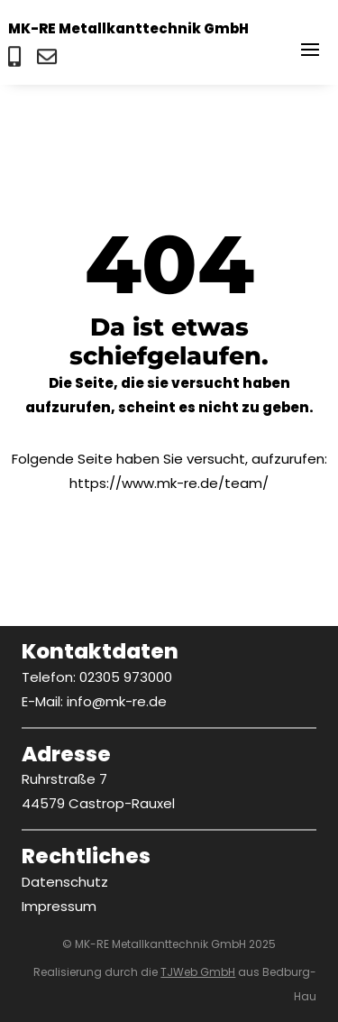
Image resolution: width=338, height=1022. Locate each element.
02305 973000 (125, 677)
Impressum (59, 906)
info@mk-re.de (117, 701)
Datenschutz (65, 881)
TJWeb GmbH (197, 972)
